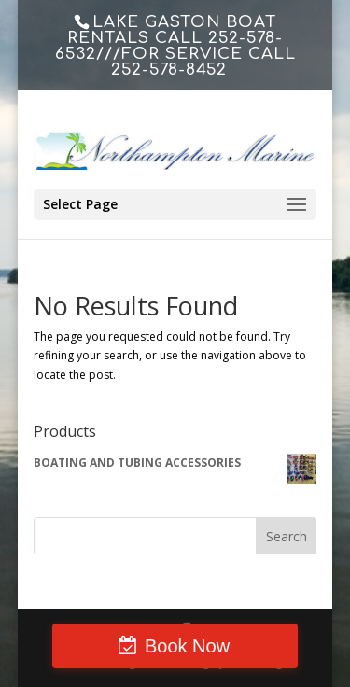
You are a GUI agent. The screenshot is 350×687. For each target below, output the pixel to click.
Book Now (187, 646)
